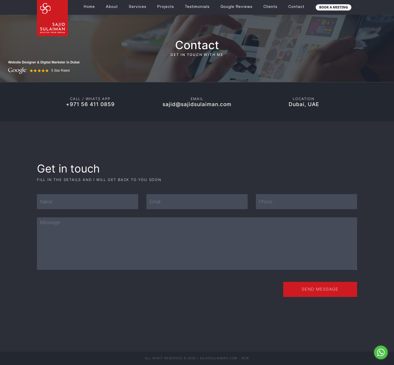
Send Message (320, 289)
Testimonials (197, 7)
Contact (296, 7)
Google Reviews (237, 7)
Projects (165, 7)
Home (89, 7)
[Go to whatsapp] (381, 352)
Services (137, 7)
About (112, 7)
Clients (270, 7)
